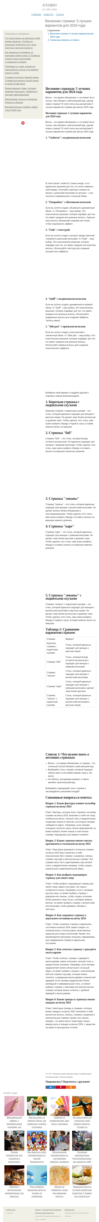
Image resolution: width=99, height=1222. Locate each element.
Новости (48, 14)
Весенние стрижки (59, 1073)
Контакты (38, 1210)
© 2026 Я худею (11, 1210)
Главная (36, 14)
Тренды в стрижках (66, 1077)
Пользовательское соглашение (51, 1210)
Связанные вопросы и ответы (64, 40)
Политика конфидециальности (44, 1213)
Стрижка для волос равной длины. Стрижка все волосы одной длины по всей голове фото (22, 80)
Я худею (50, 5)
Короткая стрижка (72, 1073)
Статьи (60, 14)
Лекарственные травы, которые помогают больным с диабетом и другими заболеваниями (21, 91)
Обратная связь (70, 1210)
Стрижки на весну (85, 1073)
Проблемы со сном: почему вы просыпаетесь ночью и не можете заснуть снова (21, 69)
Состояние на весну (52, 1077)
